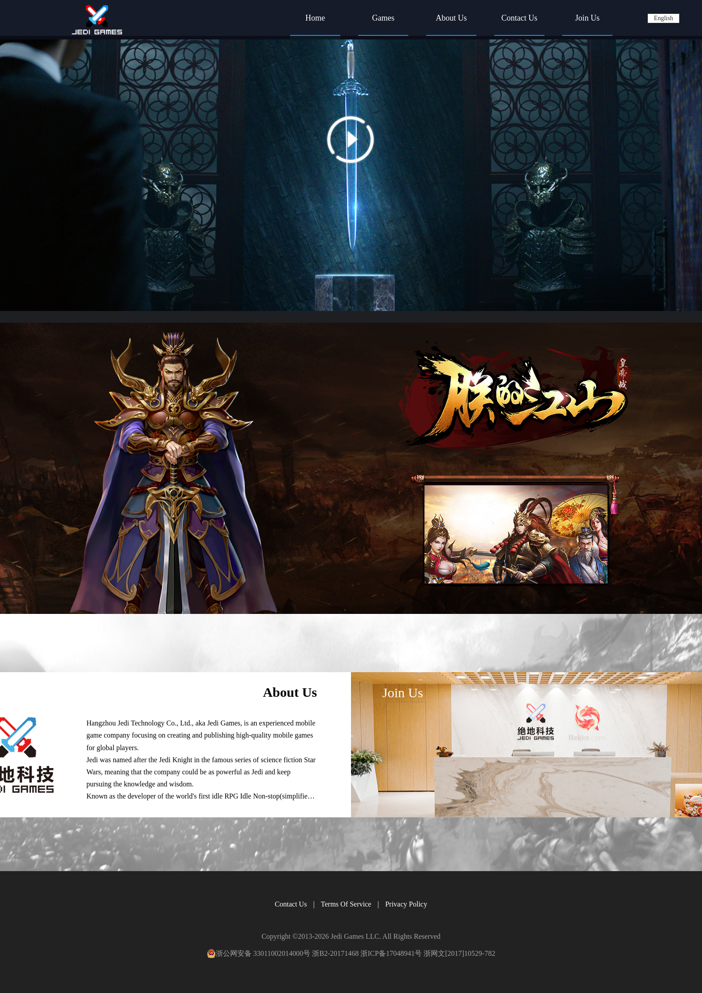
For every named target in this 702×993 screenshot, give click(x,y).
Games (383, 17)
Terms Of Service (346, 904)
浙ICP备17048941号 (391, 953)
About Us (451, 17)
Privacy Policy (406, 904)
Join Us (587, 17)
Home (315, 17)
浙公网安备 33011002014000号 (258, 953)
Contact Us (519, 17)
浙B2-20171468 (335, 953)
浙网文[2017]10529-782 (459, 953)
